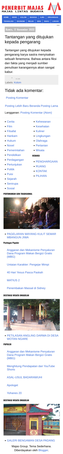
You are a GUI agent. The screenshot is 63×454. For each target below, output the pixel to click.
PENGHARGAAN (47, 161)
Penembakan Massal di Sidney (26, 288)
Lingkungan (43, 135)
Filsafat (11, 131)
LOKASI (55, 21)
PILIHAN (41, 175)
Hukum (11, 140)
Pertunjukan (14, 164)
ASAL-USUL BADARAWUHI (24, 377)
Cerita (10, 121)
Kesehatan (42, 126)
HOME (6, 17)
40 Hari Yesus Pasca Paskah (25, 272)
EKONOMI (21, 21)
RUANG (41, 166)
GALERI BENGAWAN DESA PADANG (31, 440)
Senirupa (12, 183)
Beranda (34, 105)
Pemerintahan (15, 150)
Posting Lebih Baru (17, 105)
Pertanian (42, 145)
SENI (39, 21)
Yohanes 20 (14, 393)
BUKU (46, 21)
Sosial (11, 188)
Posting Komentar (17, 97)
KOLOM (23, 17)
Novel (10, 145)
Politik (10, 169)
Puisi (10, 174)
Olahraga (41, 140)
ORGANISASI (53, 17)
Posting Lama (49, 105)
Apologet (12, 385)
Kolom (17, 82)
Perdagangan (15, 159)
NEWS (14, 17)
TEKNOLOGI (8, 21)
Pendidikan (14, 154)
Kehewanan (43, 121)
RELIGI (31, 21)
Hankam (12, 135)
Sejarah (12, 178)
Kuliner (40, 131)
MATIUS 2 (13, 280)
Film (9, 126)
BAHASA (33, 17)
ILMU (42, 17)
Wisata (40, 150)
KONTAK (41, 171)
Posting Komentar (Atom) (36, 112)
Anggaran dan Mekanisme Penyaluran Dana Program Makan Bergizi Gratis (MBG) (31, 253)
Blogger (43, 450)
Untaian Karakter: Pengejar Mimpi (28, 264)
